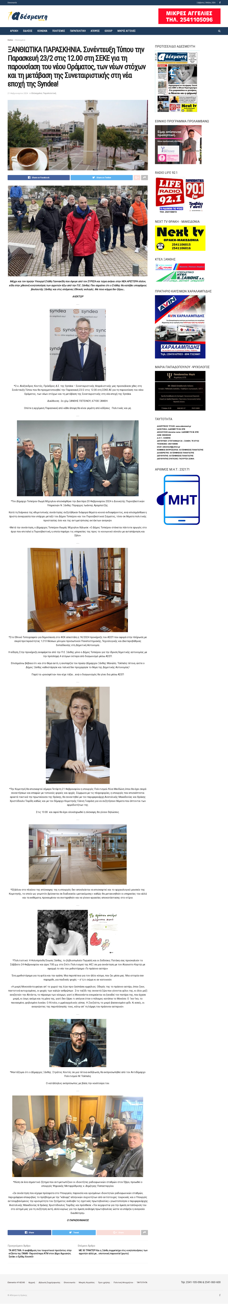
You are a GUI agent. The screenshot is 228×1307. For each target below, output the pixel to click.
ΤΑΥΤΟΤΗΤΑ (142, 1285)
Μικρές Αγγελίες (126, 30)
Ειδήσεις (27, 30)
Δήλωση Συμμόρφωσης (49, 1285)
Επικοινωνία (12, 3)
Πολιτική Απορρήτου (123, 1285)
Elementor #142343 (16, 1285)
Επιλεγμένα (20, 40)
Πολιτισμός (58, 30)
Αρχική (14, 30)
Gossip (108, 30)
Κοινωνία (42, 30)
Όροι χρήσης (104, 1285)
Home (10, 40)
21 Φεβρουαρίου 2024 (18, 93)
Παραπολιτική (78, 30)
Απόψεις (95, 30)
